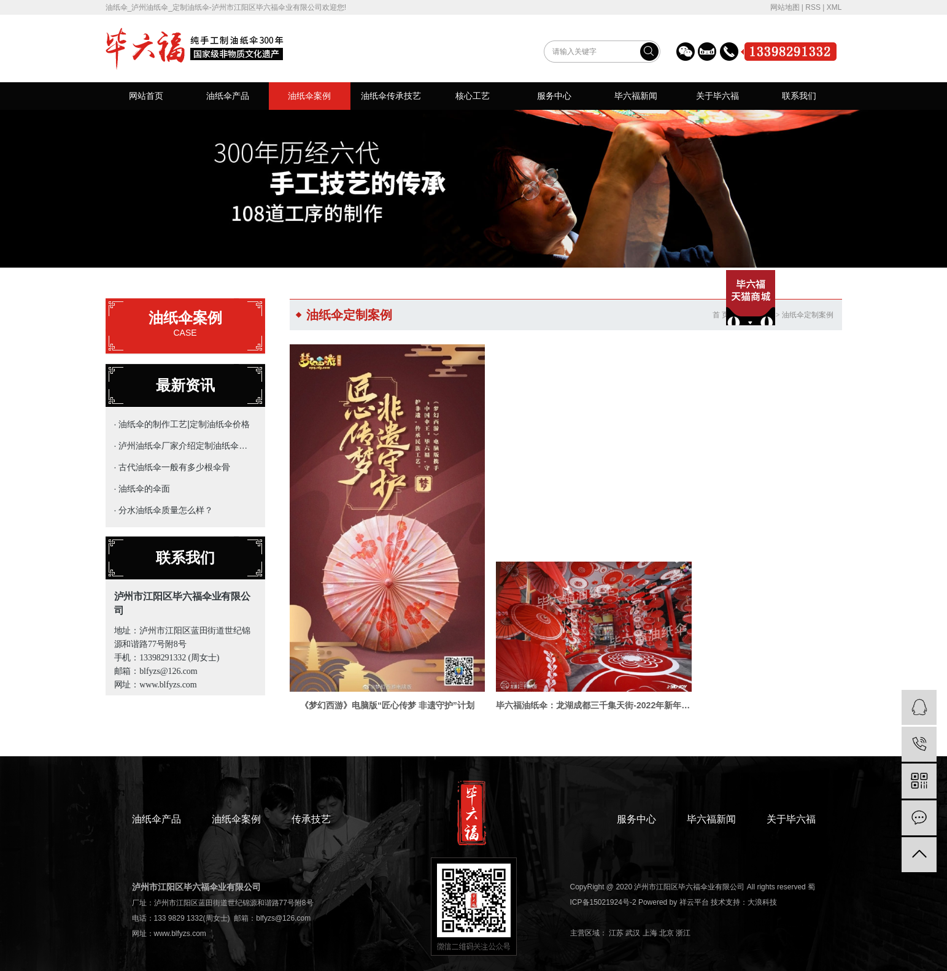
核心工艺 (472, 96)
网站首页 (146, 96)
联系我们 (799, 96)
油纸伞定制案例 (807, 315)
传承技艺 (311, 792)
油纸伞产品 (227, 96)
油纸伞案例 (309, 96)
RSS (813, 7)
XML (834, 7)
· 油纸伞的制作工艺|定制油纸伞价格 (182, 424)
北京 (666, 906)
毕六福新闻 (635, 96)
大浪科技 (762, 875)
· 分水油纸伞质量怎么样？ (164, 510)
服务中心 (554, 96)
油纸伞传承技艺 (391, 96)
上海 (650, 906)
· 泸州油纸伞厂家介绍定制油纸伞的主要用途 (182, 446)
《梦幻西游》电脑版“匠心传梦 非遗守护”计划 (378, 672)
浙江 (683, 906)
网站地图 (785, 7)
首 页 (721, 315)
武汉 (632, 906)
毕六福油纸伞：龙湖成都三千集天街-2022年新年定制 (565, 672)
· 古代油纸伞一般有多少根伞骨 (172, 467)
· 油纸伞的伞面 (142, 488)
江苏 (616, 906)
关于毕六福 (717, 96)
